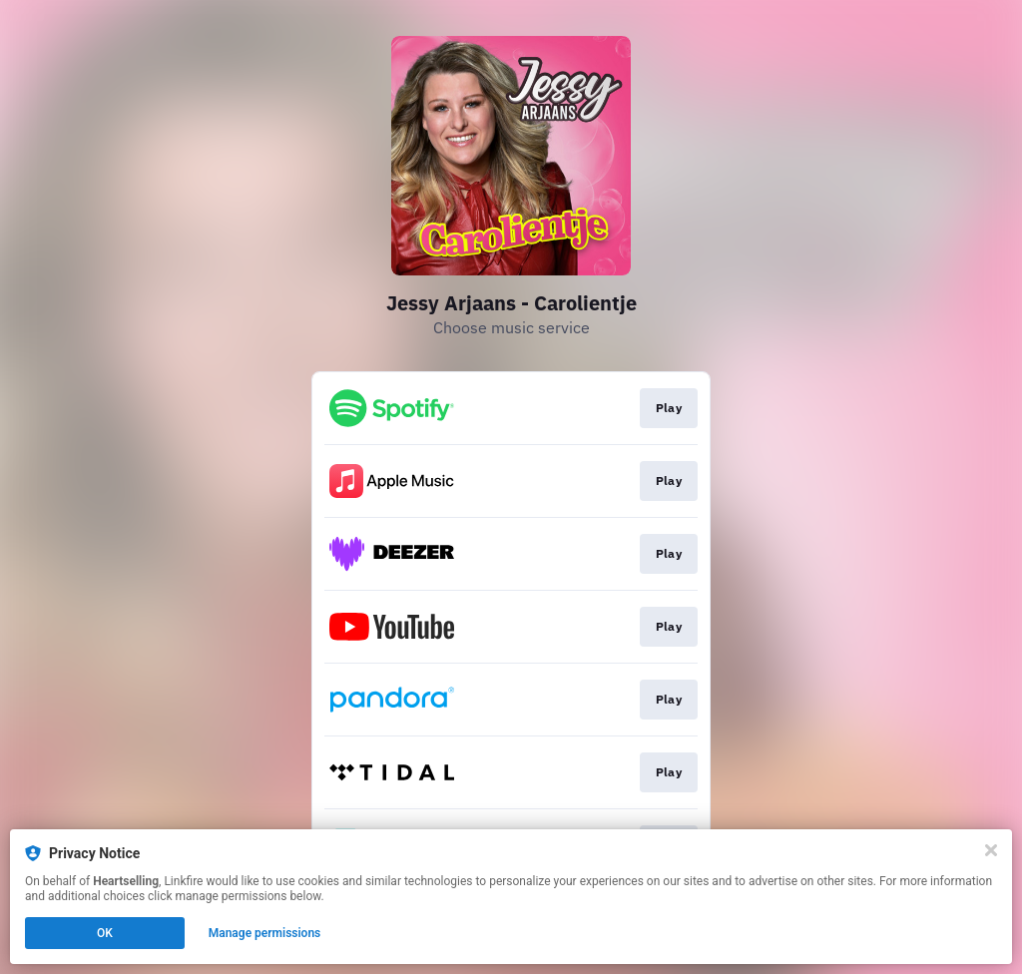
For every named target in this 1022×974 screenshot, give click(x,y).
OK (105, 933)
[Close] (991, 850)
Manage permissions (265, 933)
